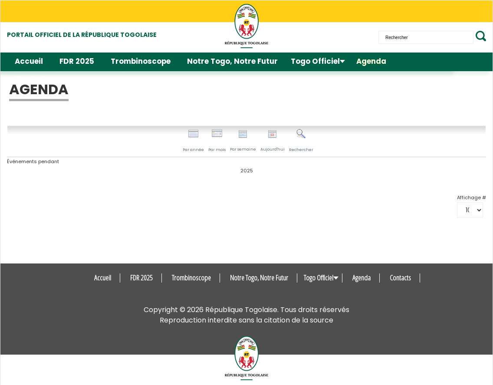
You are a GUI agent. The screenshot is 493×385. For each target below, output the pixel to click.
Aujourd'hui (272, 140)
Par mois (217, 140)
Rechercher (301, 140)
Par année (193, 140)
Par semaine (243, 140)
